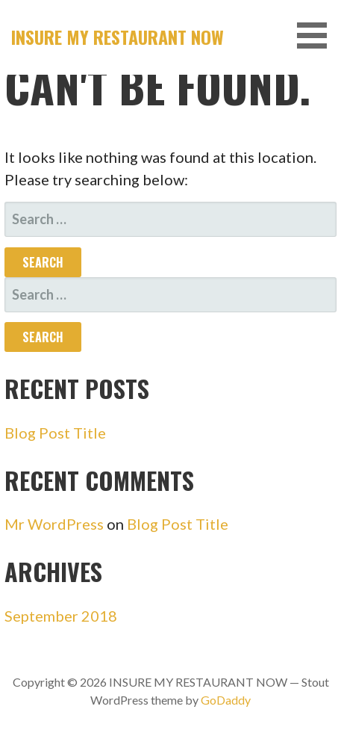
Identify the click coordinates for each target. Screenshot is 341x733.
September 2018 (60, 616)
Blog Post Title (55, 433)
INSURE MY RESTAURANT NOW (117, 36)
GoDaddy (226, 700)
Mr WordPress (54, 524)
